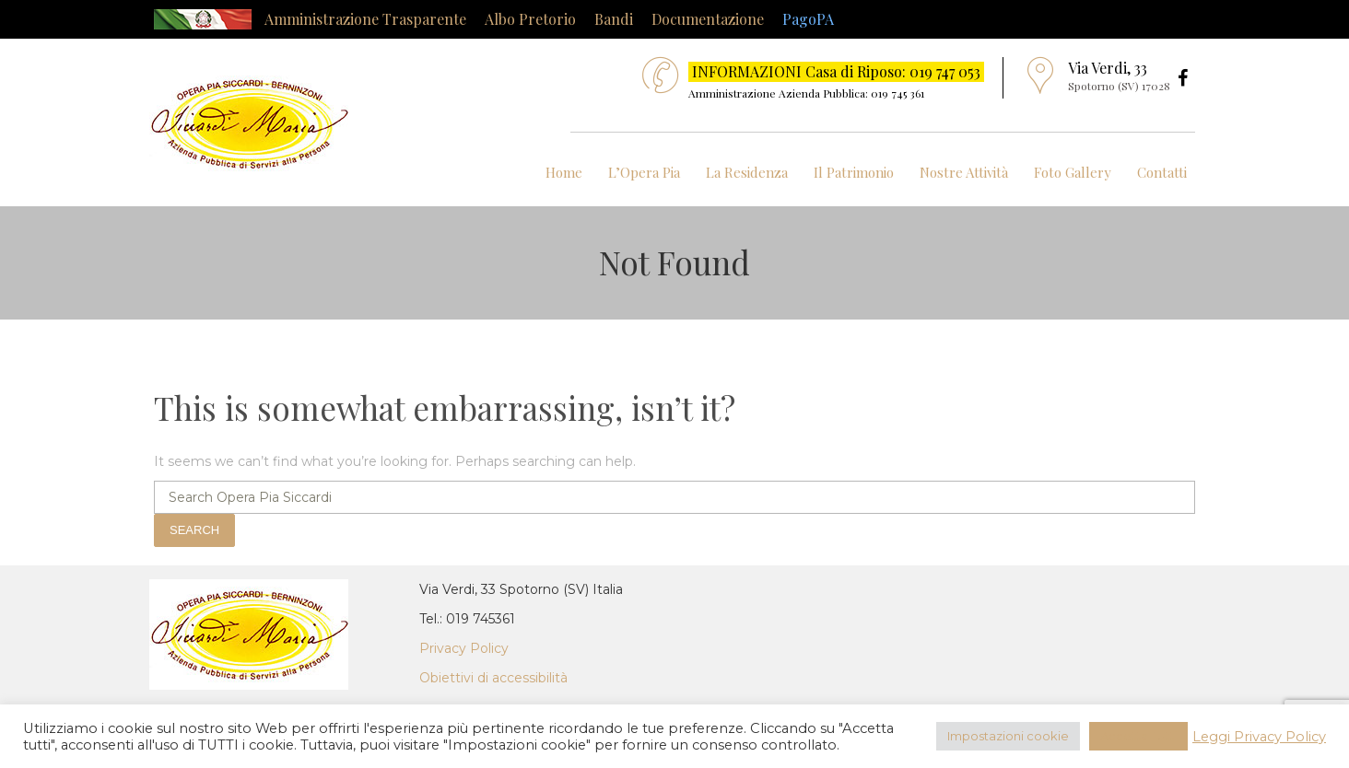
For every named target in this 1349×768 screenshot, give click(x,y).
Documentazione (707, 19)
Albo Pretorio (530, 19)
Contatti (1162, 172)
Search (194, 530)
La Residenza (747, 172)
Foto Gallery (1072, 172)
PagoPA (808, 19)
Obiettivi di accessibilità (493, 677)
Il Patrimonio (854, 172)
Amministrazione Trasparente (365, 19)
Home (563, 172)
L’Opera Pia (644, 172)
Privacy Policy (464, 648)
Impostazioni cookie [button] (1008, 735)
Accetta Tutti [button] (1138, 735)
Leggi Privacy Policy (1259, 736)
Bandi (613, 19)
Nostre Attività (964, 172)
